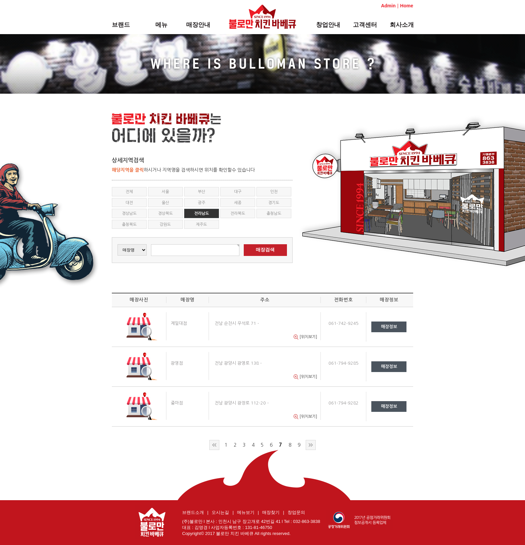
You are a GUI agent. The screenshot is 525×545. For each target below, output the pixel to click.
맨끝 (311, 445)
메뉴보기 (245, 512)
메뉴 (161, 24)
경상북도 (165, 213)
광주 (201, 203)
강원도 (165, 224)
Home (406, 5)
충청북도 (129, 224)
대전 (129, 203)
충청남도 (274, 213)
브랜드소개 (193, 512)
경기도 (273, 203)
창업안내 (328, 24)
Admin (388, 5)
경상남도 (129, 213)
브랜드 (121, 24)
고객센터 (365, 24)
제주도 (201, 224)
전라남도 (201, 213)
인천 (274, 192)
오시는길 (220, 512)
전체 (129, 192)
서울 (165, 192)
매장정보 (389, 327)
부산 (201, 192)
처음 (214, 445)
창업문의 (296, 512)
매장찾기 (271, 512)
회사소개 (402, 24)
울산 (165, 203)
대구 (237, 192)
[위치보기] (305, 337)
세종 (237, 203)
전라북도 (237, 213)
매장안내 (198, 24)
